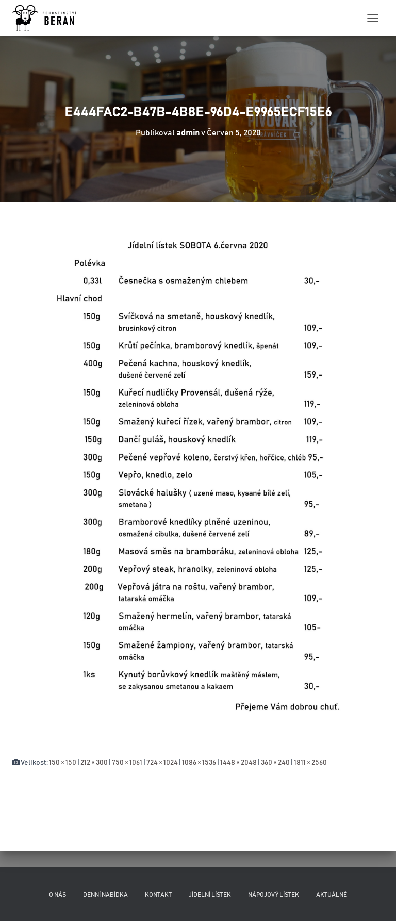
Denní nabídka (105, 895)
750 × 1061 (127, 762)
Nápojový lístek (273, 895)
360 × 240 (275, 762)
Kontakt (158, 895)
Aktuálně (331, 895)
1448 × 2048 (238, 762)
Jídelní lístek (210, 895)
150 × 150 (62, 762)
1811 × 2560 (310, 762)
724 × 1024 (162, 762)
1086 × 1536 (199, 762)
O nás (57, 895)
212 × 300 (94, 762)
